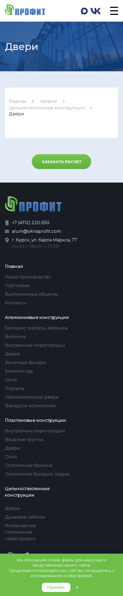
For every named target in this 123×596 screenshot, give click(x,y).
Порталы (15, 388)
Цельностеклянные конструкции (47, 107)
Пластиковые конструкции (35, 420)
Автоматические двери (32, 397)
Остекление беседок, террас (37, 474)
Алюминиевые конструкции (37, 317)
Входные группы (24, 439)
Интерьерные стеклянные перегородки (20, 532)
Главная (17, 101)
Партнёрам (17, 285)
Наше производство (28, 277)
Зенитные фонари (25, 362)
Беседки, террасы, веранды (36, 328)
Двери (12, 353)
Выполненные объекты (31, 294)
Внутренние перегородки (35, 345)
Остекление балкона (28, 465)
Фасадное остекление (30, 405)
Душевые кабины (25, 517)
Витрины (15, 336)
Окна (11, 379)
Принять (56, 587)
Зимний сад (19, 371)
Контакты (15, 302)
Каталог (48, 101)
